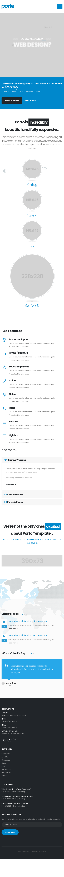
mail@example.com (9, 726)
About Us (5, 756)
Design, (16, 790)
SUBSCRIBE (10, 831)
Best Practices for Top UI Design (15, 802)
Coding (22, 790)
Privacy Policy (7, 771)
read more (11, 484)
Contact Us (6, 759)
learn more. (31, 100)
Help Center (6, 752)
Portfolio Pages (13, 502)
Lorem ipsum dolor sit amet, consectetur (28, 621)
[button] (22, 614)
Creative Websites (15, 460)
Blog (3, 765)
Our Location (6, 768)
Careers (4, 762)
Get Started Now (12, 100)
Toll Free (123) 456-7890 (10, 720)
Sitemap (5, 774)
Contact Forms (13, 494)
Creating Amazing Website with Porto (17, 795)
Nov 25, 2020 (6, 790)
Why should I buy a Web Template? (16, 787)
